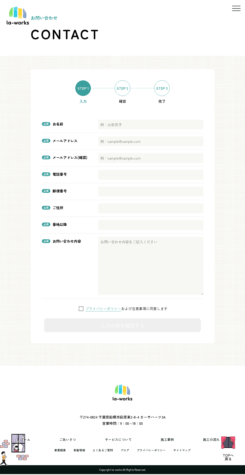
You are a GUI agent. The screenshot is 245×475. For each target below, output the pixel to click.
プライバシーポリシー (103, 308)
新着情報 (77, 456)
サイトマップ (185, 456)
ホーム (46, 445)
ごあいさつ (79, 445)
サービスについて (120, 445)
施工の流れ (195, 445)
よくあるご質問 (101, 456)
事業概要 (57, 456)
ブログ (124, 456)
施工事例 (161, 445)
